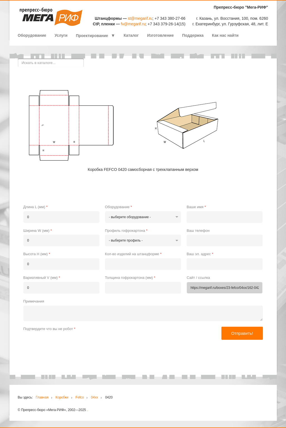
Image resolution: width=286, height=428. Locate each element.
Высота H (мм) (36, 254)
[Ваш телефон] (225, 240)
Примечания (33, 301)
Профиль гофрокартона (126, 230)
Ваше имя (196, 207)
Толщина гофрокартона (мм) (130, 278)
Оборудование (32, 35)
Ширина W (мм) (37, 230)
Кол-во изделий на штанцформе (133, 254)
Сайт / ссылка (198, 278)
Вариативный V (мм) (41, 278)
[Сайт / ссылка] (225, 288)
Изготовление (160, 35)
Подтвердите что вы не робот (49, 329)
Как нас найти (225, 35)
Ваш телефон (198, 230)
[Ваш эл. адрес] (225, 264)
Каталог (131, 35)
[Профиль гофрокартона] (143, 240)
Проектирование (92, 35)
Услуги (61, 35)
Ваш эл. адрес (200, 254)
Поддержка (193, 35)
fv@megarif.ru (133, 24)
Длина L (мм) (35, 207)
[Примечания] (143, 313)
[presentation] (65, 344)
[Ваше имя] (225, 217)
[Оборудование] (143, 217)
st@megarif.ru (140, 18)
